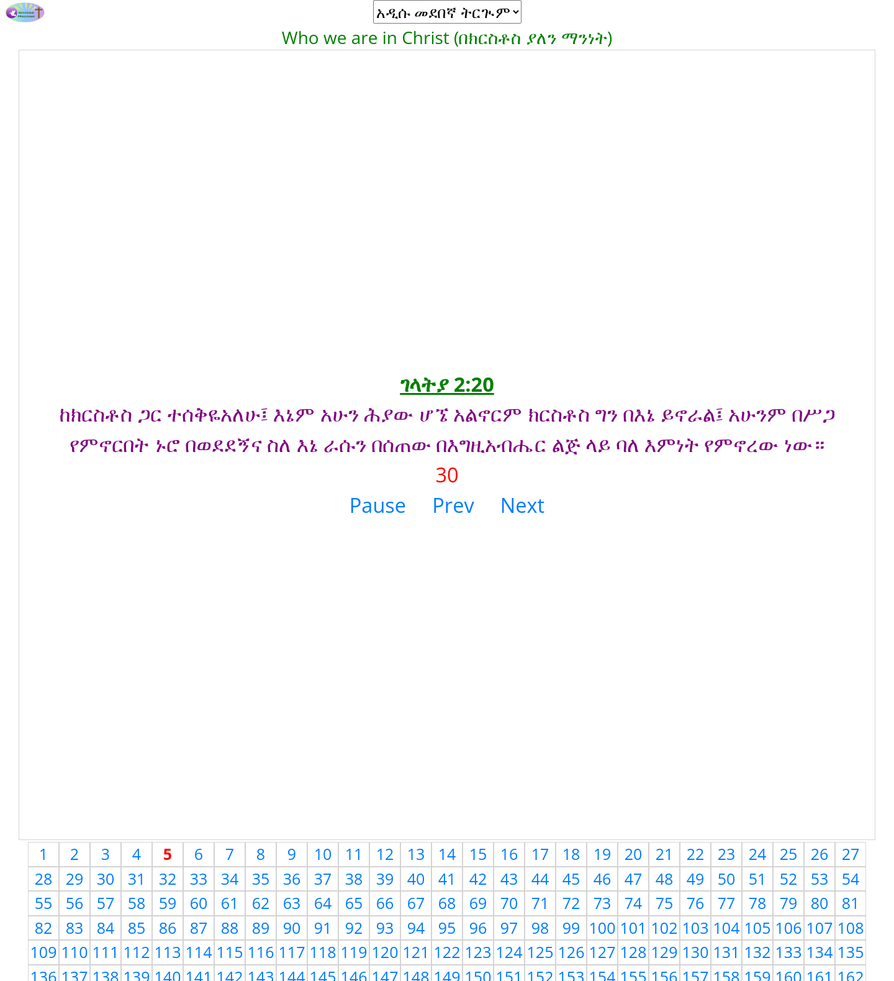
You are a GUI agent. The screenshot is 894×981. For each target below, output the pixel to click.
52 (789, 878)
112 (137, 951)
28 (44, 878)
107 (819, 927)
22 (696, 853)
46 (603, 878)
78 (758, 902)
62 (261, 902)
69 (478, 902)
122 (447, 951)
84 (106, 927)
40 (416, 878)
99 (571, 927)
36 (292, 878)
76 (696, 902)
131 (726, 951)
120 (385, 951)
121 (416, 951)
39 (385, 878)
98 (540, 927)
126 (571, 951)
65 (354, 902)
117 (292, 951)
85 (137, 927)
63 (292, 902)
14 (447, 853)
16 (509, 853)
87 (199, 927)
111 (106, 951)
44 (540, 878)
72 (571, 902)
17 (540, 853)
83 (75, 927)
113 (168, 951)
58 (137, 902)
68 (447, 902)
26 (820, 853)
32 (168, 878)
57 (106, 902)
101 (633, 927)
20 (634, 853)
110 (74, 951)
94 (416, 927)
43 (509, 878)
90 (292, 927)
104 (726, 927)
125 (540, 951)
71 (540, 902)
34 (230, 878)
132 (757, 951)
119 (354, 951)
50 (727, 878)
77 (727, 902)
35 (261, 878)
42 (478, 878)
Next (522, 505)
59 (168, 902)
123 (478, 951)
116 (261, 951)
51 (758, 878)
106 (788, 927)
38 (354, 878)
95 (447, 927)
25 (789, 853)
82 (44, 927)
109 (43, 951)
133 (788, 951)
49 (696, 878)
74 (634, 902)
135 (851, 951)
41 (447, 878)
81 (851, 902)
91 (323, 927)
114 (199, 951)
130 (695, 951)
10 (323, 853)
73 (603, 902)
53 (820, 878)
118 (323, 951)
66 (385, 902)
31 (137, 878)
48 (665, 878)
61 (230, 902)
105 (757, 927)
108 (851, 927)
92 (354, 927)
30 (106, 878)
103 (695, 927)
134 (819, 951)
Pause (378, 505)
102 (664, 927)
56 (75, 902)
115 (230, 951)
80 (820, 902)
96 (478, 927)
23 (727, 853)
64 (323, 902)
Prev (453, 505)
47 (634, 878)
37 (323, 878)
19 (603, 853)
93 (385, 927)
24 (758, 853)
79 (789, 902)
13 (416, 853)
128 (633, 951)
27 (851, 853)
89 (261, 927)
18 (571, 853)
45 (571, 878)
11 (354, 853)
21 (665, 853)
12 (385, 853)
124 (509, 951)
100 (602, 927)
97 (509, 927)
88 (230, 927)
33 (199, 878)
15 (478, 853)
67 (416, 902)
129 (664, 951)
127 (602, 951)
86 (168, 927)
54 (851, 878)
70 (509, 902)
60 (199, 902)
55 (44, 902)
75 (665, 902)
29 (75, 878)
